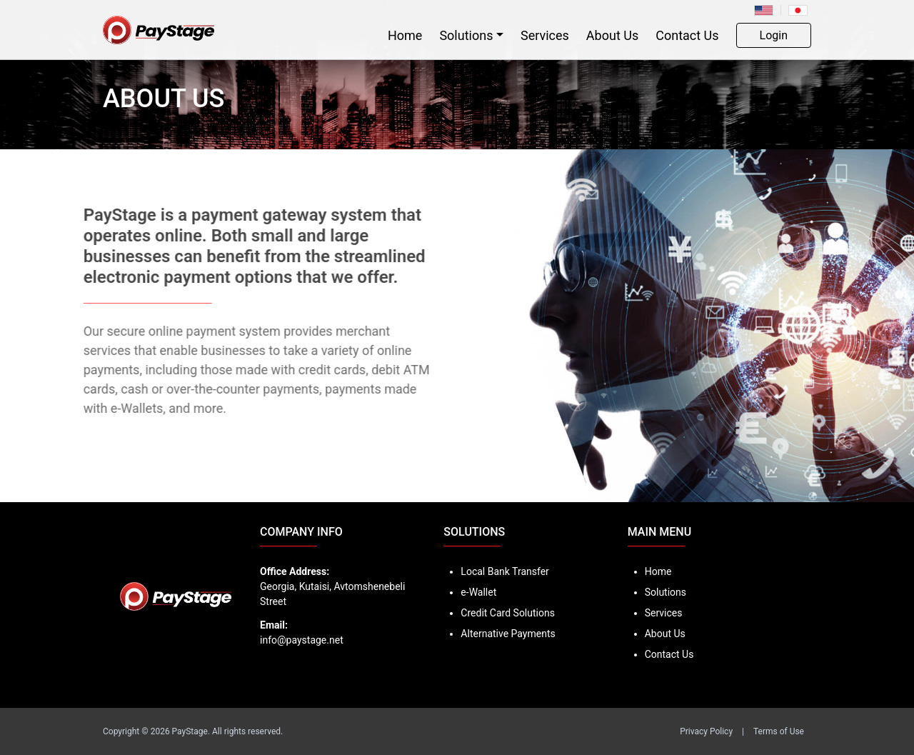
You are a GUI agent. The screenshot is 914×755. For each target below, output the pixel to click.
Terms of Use (778, 731)
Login (774, 35)
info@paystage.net (301, 640)
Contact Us (687, 35)
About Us (612, 35)
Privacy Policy (706, 731)
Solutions (466, 35)
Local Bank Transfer (504, 571)
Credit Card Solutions (508, 613)
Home (405, 35)
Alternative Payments (508, 633)
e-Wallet (478, 592)
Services (545, 35)
